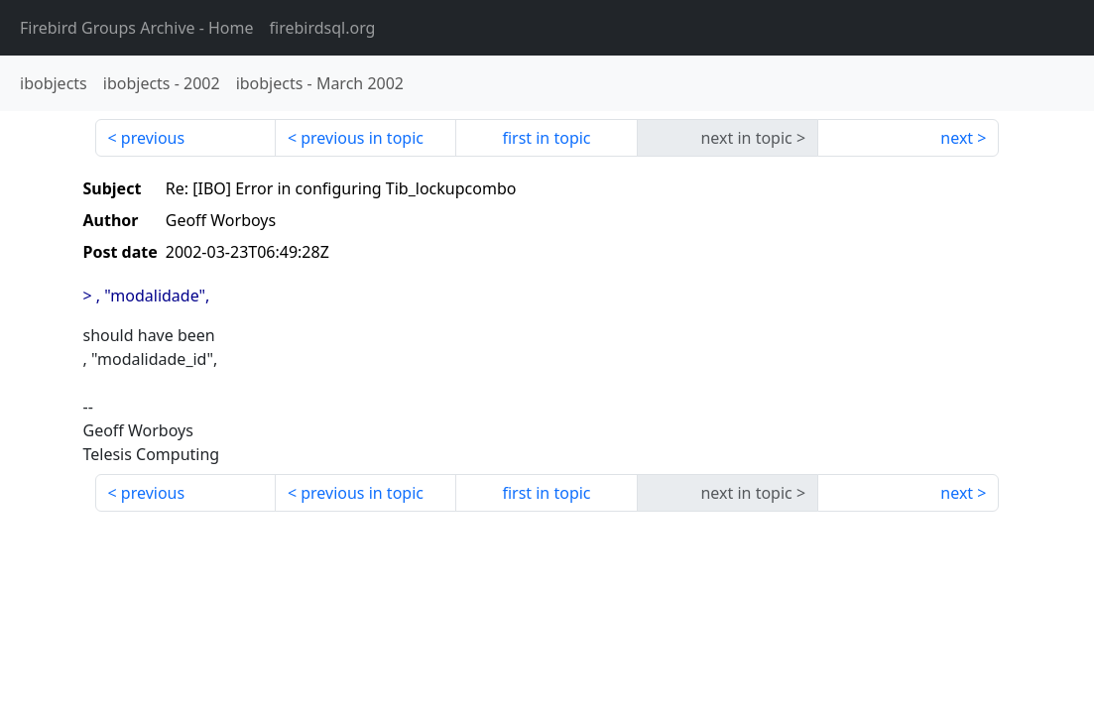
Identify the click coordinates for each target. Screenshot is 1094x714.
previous (152, 138)
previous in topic (362, 138)
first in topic (546, 138)
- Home (137, 28)
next (956, 138)
